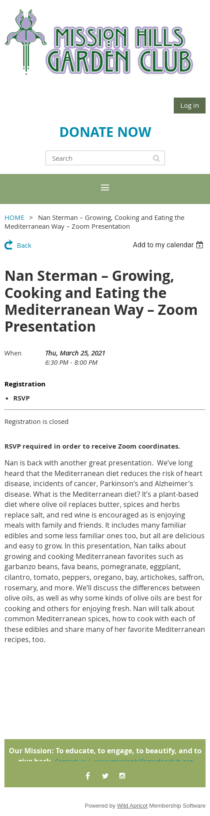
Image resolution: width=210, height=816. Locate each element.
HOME (14, 217)
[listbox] (169, 244)
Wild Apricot (132, 805)
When (13, 353)
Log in (189, 105)
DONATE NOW (105, 132)
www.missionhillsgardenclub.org (143, 761)
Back (24, 245)
